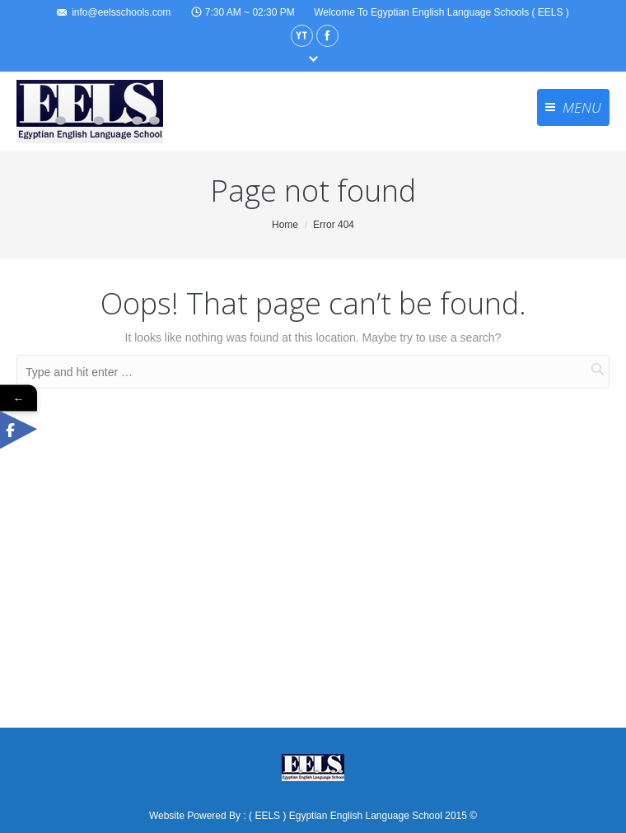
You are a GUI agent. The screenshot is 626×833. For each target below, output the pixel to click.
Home (285, 224)
